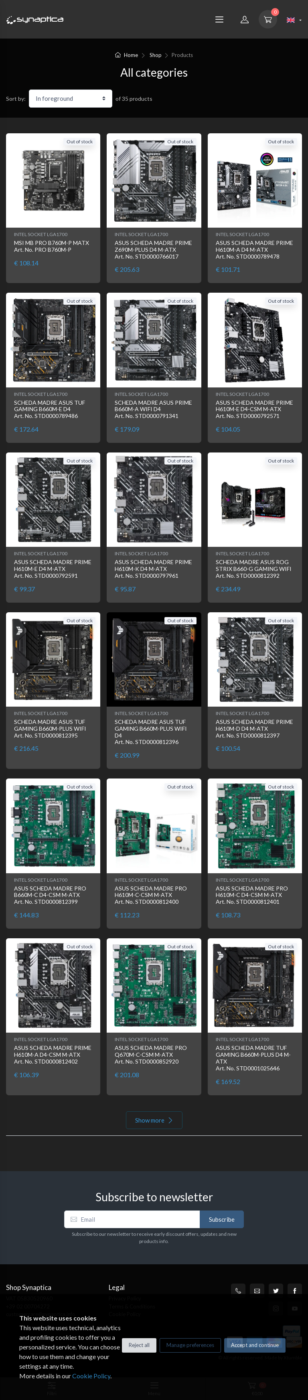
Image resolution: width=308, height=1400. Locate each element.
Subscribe (222, 1219)
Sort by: (16, 98)
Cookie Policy (91, 1376)
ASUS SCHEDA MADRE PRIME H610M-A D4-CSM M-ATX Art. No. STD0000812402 (52, 1054)
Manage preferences (190, 1345)
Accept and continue (255, 1345)
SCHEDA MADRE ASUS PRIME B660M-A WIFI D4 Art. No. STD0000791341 (153, 409)
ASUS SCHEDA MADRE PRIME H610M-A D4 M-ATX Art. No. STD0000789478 (254, 249)
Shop (156, 55)
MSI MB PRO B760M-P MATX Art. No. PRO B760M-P (51, 246)
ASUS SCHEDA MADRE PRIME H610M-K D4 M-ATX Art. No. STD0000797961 (153, 568)
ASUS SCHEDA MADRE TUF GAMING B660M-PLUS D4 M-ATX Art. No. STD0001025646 (253, 1057)
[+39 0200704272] (238, 1291)
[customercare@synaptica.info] (257, 1291)
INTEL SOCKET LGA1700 (40, 234)
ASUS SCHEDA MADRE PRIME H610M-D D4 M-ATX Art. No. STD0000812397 (254, 728)
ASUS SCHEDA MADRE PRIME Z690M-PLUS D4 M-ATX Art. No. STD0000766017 (153, 249)
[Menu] (219, 19)
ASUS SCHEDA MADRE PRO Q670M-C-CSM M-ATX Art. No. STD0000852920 (151, 1054)
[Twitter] (276, 1291)
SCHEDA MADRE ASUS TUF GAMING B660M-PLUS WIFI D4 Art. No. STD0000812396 (151, 731)
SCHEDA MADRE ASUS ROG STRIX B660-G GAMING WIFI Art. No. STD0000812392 (254, 568)
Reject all (139, 1345)
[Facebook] (295, 1291)
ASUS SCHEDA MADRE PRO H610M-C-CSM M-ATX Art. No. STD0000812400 (151, 895)
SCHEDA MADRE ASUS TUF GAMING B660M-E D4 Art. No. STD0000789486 (49, 409)
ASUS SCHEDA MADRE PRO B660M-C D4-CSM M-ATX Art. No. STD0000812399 (50, 895)
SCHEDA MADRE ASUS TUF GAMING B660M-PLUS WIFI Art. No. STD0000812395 (50, 728)
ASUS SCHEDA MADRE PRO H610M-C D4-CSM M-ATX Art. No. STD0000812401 (252, 895)
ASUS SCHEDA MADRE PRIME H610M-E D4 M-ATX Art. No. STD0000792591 (52, 568)
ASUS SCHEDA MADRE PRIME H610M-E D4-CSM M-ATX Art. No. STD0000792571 (254, 409)
